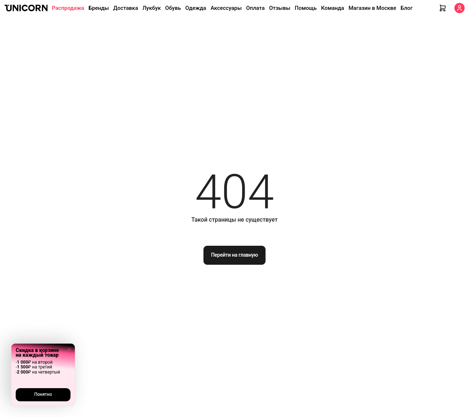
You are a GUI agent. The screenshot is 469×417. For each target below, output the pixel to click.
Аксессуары (225, 8)
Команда (332, 8)
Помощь (306, 8)
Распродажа (68, 8)
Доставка (125, 8)
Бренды (98, 8)
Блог (407, 8)
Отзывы (279, 8)
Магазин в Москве (372, 8)
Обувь (173, 8)
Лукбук (151, 8)
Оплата (255, 8)
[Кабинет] (459, 8)
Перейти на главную (234, 255)
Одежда (195, 8)
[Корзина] (442, 8)
